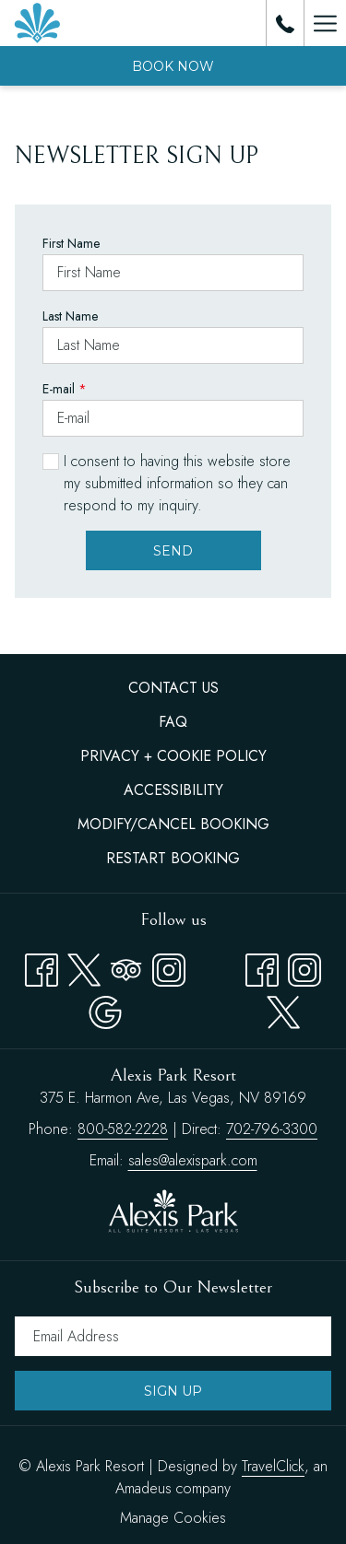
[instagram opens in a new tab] (304, 966)
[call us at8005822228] (285, 22)
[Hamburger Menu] (325, 23)
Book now (173, 66)
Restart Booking (173, 858)
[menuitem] (173, 688)
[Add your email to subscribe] (173, 1336)
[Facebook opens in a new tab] (41, 966)
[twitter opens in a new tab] (283, 1008)
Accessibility (173, 790)
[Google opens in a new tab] (105, 1008)
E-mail (64, 389)
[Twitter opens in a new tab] (84, 966)
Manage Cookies (173, 1517)
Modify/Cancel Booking (173, 824)
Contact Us (173, 687)
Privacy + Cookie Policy (173, 755)
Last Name (70, 316)
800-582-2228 (123, 1129)
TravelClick (273, 1466)
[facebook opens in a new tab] (262, 966)
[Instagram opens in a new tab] (168, 966)
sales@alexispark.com (192, 1160)
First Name (71, 243)
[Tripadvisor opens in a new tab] (126, 966)
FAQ (173, 721)
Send (173, 551)
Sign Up (173, 1391)
